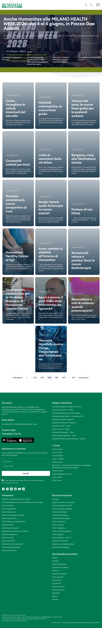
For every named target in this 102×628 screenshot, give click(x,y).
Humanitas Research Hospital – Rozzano (66, 407)
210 (73, 377)
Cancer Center (57, 449)
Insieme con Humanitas (10, 528)
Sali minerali (56, 583)
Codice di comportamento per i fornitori (16, 499)
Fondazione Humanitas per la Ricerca (15, 531)
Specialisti (55, 593)
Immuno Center (57, 471)
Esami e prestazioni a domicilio (63, 502)
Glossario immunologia (60, 567)
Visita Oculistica (58, 525)
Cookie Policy (66, 622)
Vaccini (54, 596)
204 (42, 377)
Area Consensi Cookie (92, 622)
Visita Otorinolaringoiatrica (61, 531)
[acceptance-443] (2, 480)
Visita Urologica (57, 534)
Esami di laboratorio (59, 564)
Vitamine (55, 599)
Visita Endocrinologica (60, 515)
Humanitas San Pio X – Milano (62, 410)
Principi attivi (56, 580)
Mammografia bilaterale (60, 547)
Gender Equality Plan (9, 518)
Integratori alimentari (59, 574)
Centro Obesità (57, 456)
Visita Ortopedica (58, 528)
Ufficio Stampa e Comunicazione (13, 521)
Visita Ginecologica (59, 521)
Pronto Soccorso (8, 538)
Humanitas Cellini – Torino (61, 426)
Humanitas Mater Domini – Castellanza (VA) (67, 416)
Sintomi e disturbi (58, 587)
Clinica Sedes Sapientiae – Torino (64, 435)
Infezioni (55, 570)
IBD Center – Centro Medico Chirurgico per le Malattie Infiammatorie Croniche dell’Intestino (71, 466)
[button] (98, 5)
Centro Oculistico (58, 459)
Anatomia (55, 561)
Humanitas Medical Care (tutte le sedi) (66, 413)
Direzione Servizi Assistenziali (12, 544)
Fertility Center (57, 462)
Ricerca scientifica (8, 541)
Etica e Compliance (9, 512)
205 (49, 377)
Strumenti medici (58, 590)
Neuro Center (57, 477)
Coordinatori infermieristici (11, 547)
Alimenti (55, 558)
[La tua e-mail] (26, 466)
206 (56, 377)
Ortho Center (57, 480)
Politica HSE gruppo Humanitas (13, 515)
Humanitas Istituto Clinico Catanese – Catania (68, 439)
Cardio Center (57, 452)
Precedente (18, 377)
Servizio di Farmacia (9, 550)
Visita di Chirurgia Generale (62, 509)
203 (35, 377)
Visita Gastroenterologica (61, 518)
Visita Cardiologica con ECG (62, 505)
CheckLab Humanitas (60, 541)
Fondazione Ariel (8, 525)
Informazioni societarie (78, 622)
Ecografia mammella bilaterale (63, 544)
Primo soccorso (57, 577)
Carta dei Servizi (8, 505)
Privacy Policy (56, 622)
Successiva (83, 377)
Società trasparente (9, 509)
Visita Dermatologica (59, 512)
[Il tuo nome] (26, 461)
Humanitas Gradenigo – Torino (63, 432)
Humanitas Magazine (9, 534)
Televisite (55, 499)
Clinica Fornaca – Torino (60, 429)
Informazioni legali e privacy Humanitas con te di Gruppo (22, 502)
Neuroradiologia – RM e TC (62, 538)
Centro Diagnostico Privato (62, 474)
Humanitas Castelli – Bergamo (63, 419)
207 (63, 377)
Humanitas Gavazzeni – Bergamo (64, 423)
